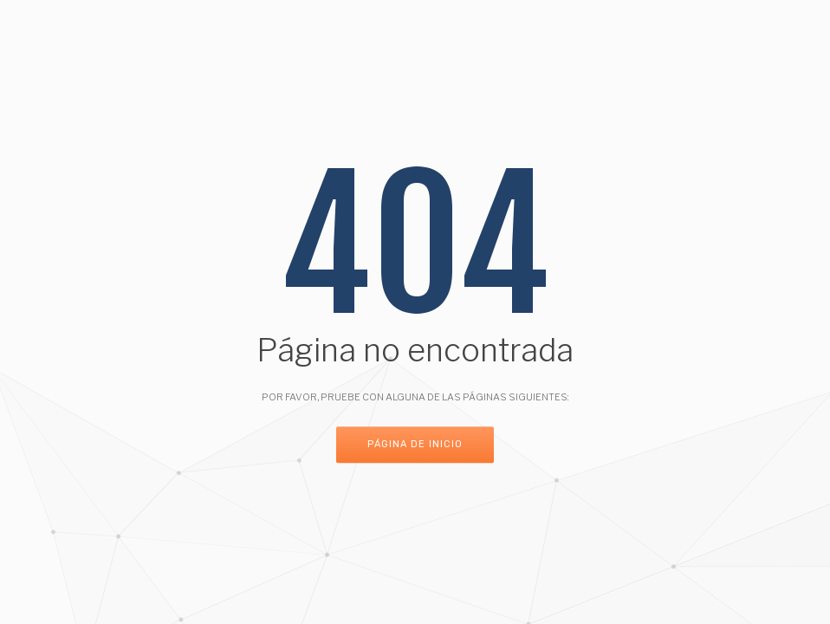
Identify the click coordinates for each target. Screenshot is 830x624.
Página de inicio (415, 445)
